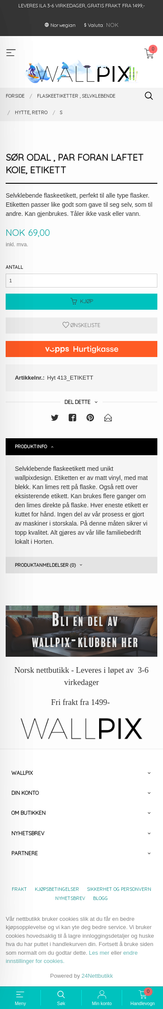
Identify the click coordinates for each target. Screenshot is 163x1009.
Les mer (99, 952)
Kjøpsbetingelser (57, 889)
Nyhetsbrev (70, 898)
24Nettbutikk (97, 976)
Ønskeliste (81, 325)
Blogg (100, 898)
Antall (14, 267)
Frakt (19, 889)
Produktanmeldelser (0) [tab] (45, 565)
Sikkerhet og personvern (119, 889)
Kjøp (81, 301)
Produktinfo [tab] (31, 446)
